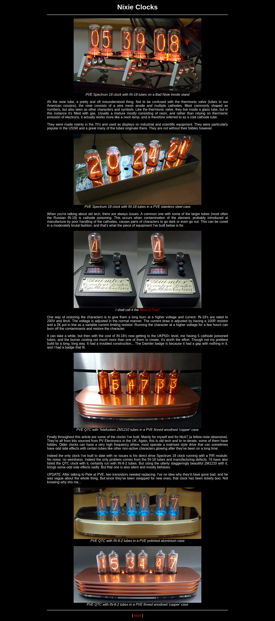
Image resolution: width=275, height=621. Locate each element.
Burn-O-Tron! (149, 310)
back (137, 615)
